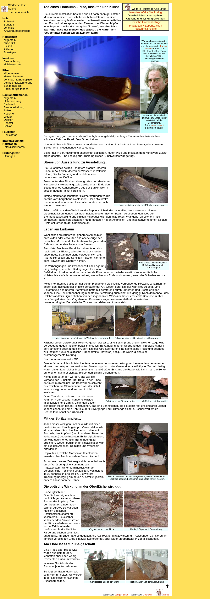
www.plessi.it (157, 125)
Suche (12, 8)
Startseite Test (17, 5)
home (162, 594)
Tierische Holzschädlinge (145, 22)
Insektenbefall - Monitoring (145, 12)
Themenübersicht (18, 12)
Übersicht (147, 594)
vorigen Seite (121, 594)
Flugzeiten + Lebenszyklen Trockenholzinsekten (145, 27)
